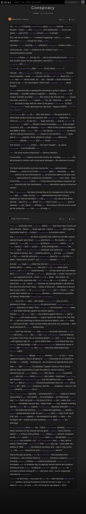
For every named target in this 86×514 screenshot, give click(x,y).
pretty (62, 37)
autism (65, 482)
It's (20, 124)
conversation (15, 148)
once (41, 307)
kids (48, 267)
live (46, 290)
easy (20, 121)
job (30, 37)
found (24, 274)
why (11, 277)
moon (30, 327)
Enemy (16, 317)
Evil (22, 246)
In (49, 468)
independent (53, 45)
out (42, 100)
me (69, 280)
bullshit (46, 33)
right (12, 450)
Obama (52, 168)
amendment (25, 181)
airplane (49, 420)
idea (21, 283)
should (29, 389)
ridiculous (52, 26)
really (15, 26)
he (44, 413)
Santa (40, 410)
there (32, 427)
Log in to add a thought (46, 13)
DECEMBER (15, 110)
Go (83, 2)
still (39, 280)
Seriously (14, 226)
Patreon (39, 2)
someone (60, 131)
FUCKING (72, 107)
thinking (36, 240)
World (71, 479)
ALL (58, 311)
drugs (71, 118)
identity (13, 344)
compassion (26, 474)
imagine (53, 243)
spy (42, 175)
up (26, 57)
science (13, 164)
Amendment (43, 171)
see (29, 100)
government (64, 61)
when (21, 41)
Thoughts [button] (16, 2)
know (35, 243)
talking (39, 26)
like (46, 259)
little (13, 410)
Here (12, 153)
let (37, 181)
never (66, 97)
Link (62, 19)
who (58, 76)
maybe (47, 444)
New (66, 479)
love (47, 270)
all (39, 181)
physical (13, 351)
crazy (56, 373)
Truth (12, 250)
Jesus (39, 68)
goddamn (56, 83)
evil (34, 45)
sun (63, 100)
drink (66, 461)
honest (33, 296)
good (42, 140)
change (29, 131)
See (11, 427)
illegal (46, 184)
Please (21, 243)
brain (30, 33)
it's (41, 57)
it (71, 30)
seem (42, 259)
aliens (73, 57)
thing (25, 121)
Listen (72, 19)
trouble (37, 208)
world (40, 131)
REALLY (56, 394)
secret (63, 83)
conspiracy (68, 26)
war (69, 243)
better (21, 79)
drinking (25, 73)
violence (41, 348)
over (62, 420)
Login (23, 2)
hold (11, 311)
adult (39, 296)
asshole (60, 259)
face (11, 178)
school (24, 157)
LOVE (28, 270)
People (63, 94)
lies (71, 256)
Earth (12, 103)
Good (12, 246)
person (22, 461)
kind (27, 290)
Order (12, 482)
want (40, 290)
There (27, 237)
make (37, 134)
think (58, 68)
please (21, 237)
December (60, 103)
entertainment (53, 118)
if (31, 100)
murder (43, 455)
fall (68, 94)
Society (42, 274)
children (69, 157)
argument (61, 202)
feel (32, 250)
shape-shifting (48, 335)
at (55, 79)
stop (15, 237)
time (26, 30)
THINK (35, 437)
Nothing (13, 90)
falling (60, 256)
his (62, 134)
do (24, 45)
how (24, 267)
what (22, 107)
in (29, 57)
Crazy (12, 376)
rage (32, 348)
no (54, 61)
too (34, 114)
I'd (54, 355)
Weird (12, 57)
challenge (45, 280)
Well (12, 107)
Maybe (43, 202)
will (58, 94)
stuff (17, 57)
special (37, 250)
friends (56, 280)
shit (65, 121)
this (73, 45)
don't (20, 45)
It (18, 30)
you (25, 41)
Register (28, 2)
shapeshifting (25, 68)
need (70, 121)
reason (20, 355)
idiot (37, 148)
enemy (28, 208)
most (32, 304)
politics (13, 307)
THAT (67, 370)
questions (48, 301)
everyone (67, 250)
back (12, 124)
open (25, 397)
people (33, 26)
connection (43, 232)
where (52, 338)
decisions (14, 270)
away (40, 30)
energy (35, 30)
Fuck (12, 479)
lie (65, 314)
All (34, 37)
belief (73, 400)
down (44, 205)
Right (16, 383)
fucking (19, 137)
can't (27, 355)
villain (31, 140)
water (32, 73)
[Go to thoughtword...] (72, 2)
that (17, 33)
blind (27, 348)
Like (11, 301)
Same (68, 376)
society (54, 137)
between (72, 407)
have (70, 168)
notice (52, 437)
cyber (30, 202)
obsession (58, 229)
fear (44, 479)
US (15, 192)
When (17, 274)
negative (43, 127)
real (59, 30)
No (11, 68)
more (68, 171)
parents (13, 413)
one (14, 68)
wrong (28, 366)
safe (22, 83)
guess (16, 107)
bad (36, 461)
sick (19, 26)
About (33, 2)
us (29, 243)
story (57, 140)
